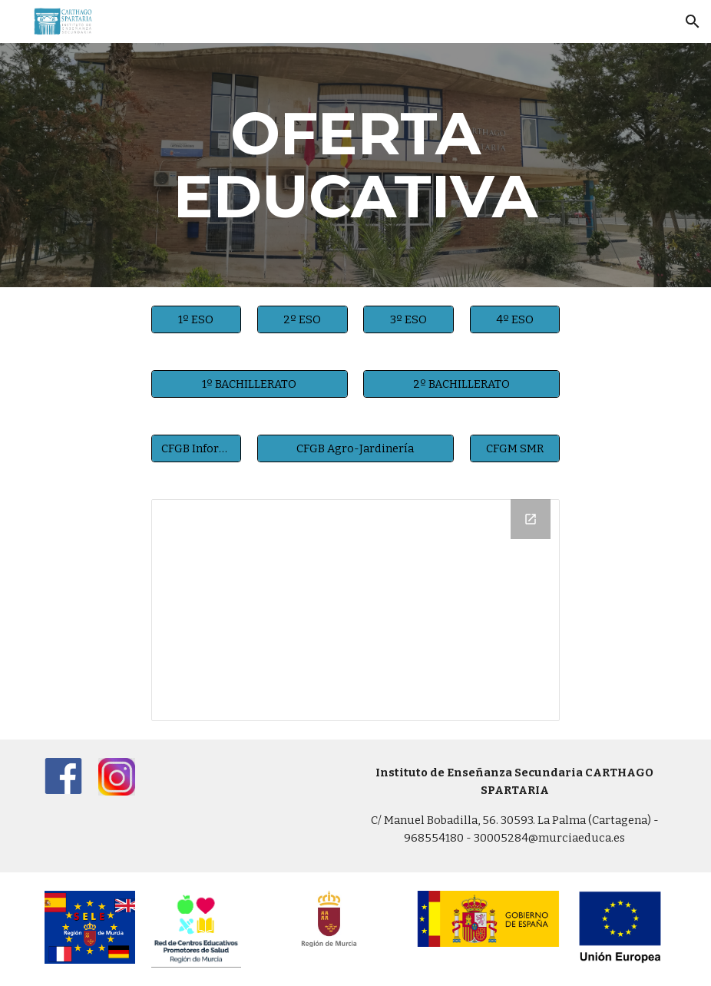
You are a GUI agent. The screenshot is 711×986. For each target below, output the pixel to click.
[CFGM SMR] (515, 448)
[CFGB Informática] (196, 448)
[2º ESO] (302, 319)
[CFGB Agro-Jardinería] (355, 448)
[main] (356, 165)
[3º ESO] (408, 319)
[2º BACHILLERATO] (461, 384)
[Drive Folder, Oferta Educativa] (356, 610)
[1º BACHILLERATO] (249, 384)
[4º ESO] (515, 319)
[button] (692, 21)
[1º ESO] (196, 319)
